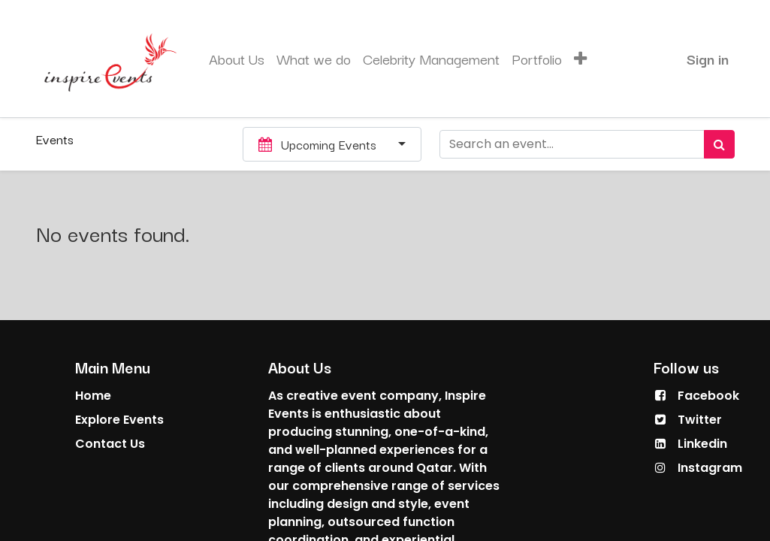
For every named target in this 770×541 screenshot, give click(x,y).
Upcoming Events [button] (319, 144)
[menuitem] (236, 59)
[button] (580, 59)
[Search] (719, 144)
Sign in (708, 58)
